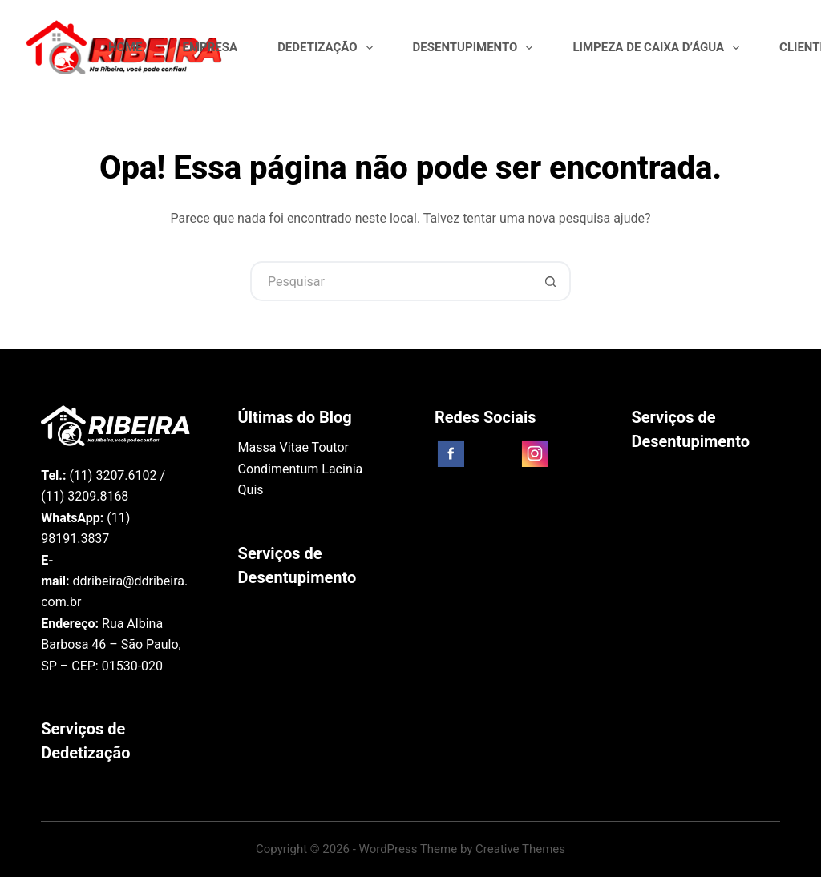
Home (125, 47)
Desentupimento (476, 48)
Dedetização (327, 48)
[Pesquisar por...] (390, 281)
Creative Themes (520, 849)
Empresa (210, 47)
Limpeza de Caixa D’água (659, 48)
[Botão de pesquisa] (551, 281)
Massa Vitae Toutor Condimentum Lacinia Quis (300, 468)
